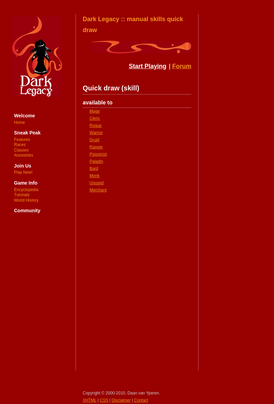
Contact (141, 400)
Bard (94, 168)
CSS (104, 400)
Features (22, 139)
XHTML (89, 400)
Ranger (96, 147)
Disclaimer (121, 400)
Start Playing (147, 66)
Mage (95, 111)
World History (26, 200)
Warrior (96, 132)
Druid (94, 140)
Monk (94, 175)
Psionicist (98, 154)
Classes (21, 150)
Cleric (95, 118)
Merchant (98, 190)
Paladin (96, 161)
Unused (97, 183)
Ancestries (23, 155)
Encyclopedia (26, 189)
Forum (181, 66)
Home (19, 122)
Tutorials (22, 194)
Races (20, 144)
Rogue (95, 125)
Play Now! (23, 172)
